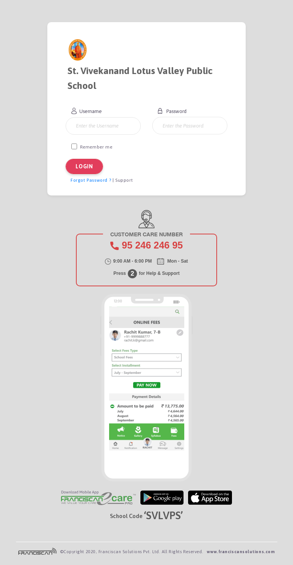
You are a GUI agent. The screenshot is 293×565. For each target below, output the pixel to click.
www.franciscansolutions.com (241, 551)
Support (124, 180)
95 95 (152, 245)
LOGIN (84, 166)
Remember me (91, 147)
